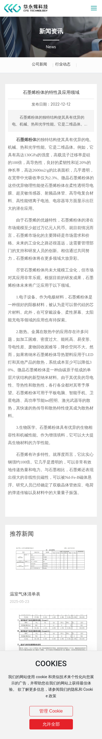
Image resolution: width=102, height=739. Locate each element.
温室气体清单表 (25, 594)
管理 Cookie (51, 711)
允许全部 (51, 724)
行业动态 (62, 64)
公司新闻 (39, 64)
